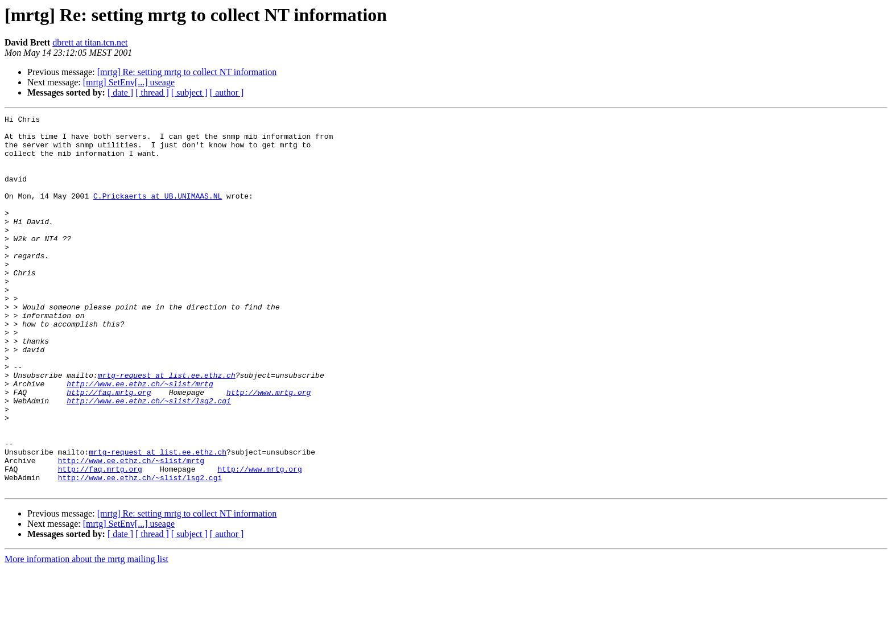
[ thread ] (152, 92)
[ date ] (120, 92)
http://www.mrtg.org (268, 448)
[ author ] (227, 92)
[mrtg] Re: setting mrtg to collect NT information (187, 72)
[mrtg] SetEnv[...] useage (129, 82)
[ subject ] (189, 92)
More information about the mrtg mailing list (86, 634)
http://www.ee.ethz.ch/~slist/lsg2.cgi (149, 458)
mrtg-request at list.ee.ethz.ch (167, 428)
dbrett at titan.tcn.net (89, 42)
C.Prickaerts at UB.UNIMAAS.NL (157, 213)
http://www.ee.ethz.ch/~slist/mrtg (140, 438)
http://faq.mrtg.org (109, 448)
